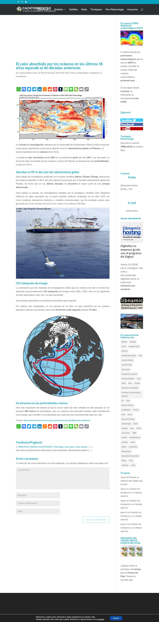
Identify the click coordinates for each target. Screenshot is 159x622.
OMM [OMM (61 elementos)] (134, 433)
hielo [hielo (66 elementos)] (128, 401)
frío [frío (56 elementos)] (123, 401)
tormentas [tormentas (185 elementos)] (125, 465)
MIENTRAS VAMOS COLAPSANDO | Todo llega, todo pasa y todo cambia (52, 447)
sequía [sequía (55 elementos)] (124, 447)
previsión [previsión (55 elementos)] (125, 442)
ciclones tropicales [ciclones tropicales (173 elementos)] (128, 379)
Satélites (73, 10)
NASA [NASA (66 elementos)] (135, 424)
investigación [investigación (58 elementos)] (126, 410)
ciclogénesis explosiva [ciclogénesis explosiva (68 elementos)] (129, 374)
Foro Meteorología (114, 10)
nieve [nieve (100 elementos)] (132, 428)
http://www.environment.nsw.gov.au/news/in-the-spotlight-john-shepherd (57, 420)
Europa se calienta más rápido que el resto (132, 480)
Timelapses (96, 10)
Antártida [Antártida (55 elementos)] (133, 342)
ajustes (100, 619)
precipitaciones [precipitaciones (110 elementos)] (135, 437)
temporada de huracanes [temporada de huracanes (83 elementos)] (130, 456)
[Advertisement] (63, 41)
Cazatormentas (25, 73)
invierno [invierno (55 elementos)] (136, 410)
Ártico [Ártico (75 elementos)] (133, 465)
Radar (84, 10)
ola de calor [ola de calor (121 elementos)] (126, 433)
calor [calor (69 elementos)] (140, 356)
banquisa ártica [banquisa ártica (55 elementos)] (134, 346)
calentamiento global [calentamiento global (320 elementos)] (129, 356)
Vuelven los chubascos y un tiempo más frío (131, 492)
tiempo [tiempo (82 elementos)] (124, 460)
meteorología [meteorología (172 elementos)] (126, 424)
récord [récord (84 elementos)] (132, 442)
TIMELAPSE (127, 147)
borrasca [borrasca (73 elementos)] (125, 351)
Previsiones (42, 10)
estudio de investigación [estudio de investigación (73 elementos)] (130, 388)
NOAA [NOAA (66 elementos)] (139, 428)
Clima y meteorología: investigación (85, 73)
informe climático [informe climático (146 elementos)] (127, 405)
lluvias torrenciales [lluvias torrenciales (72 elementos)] (128, 419)
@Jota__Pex (127, 189)
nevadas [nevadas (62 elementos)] (124, 428)
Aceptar (116, 618)
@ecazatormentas (129, 185)
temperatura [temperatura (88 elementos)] (133, 447)
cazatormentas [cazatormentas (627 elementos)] (127, 365)
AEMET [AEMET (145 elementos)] (124, 342)
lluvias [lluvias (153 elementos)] (130, 414)
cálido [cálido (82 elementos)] (124, 383)
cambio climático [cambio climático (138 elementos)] (127, 360)
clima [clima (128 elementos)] (139, 379)
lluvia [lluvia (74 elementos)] (123, 414)
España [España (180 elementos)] (137, 383)
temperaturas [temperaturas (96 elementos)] (126, 451)
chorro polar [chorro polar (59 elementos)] (126, 369)
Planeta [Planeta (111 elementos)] (124, 437)
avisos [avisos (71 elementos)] (124, 346)
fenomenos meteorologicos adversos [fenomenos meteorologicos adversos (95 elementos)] (131, 394)
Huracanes (132, 10)
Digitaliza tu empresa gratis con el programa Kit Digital (131, 251)
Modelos (58, 10)
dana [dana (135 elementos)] (130, 383)
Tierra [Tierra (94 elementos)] (131, 460)
